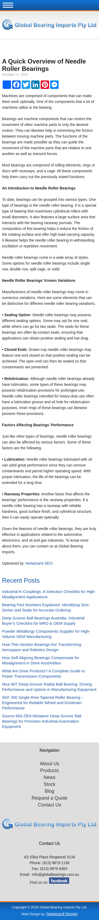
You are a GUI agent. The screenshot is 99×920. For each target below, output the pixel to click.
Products (49, 770)
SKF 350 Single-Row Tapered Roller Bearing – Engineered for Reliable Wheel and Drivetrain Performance (43, 702)
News (49, 777)
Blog (49, 791)
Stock (49, 784)
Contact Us (49, 805)
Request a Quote (49, 798)
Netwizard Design (62, 914)
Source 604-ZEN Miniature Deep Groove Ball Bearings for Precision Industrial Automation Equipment (41, 721)
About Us (49, 763)
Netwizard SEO (39, 563)
